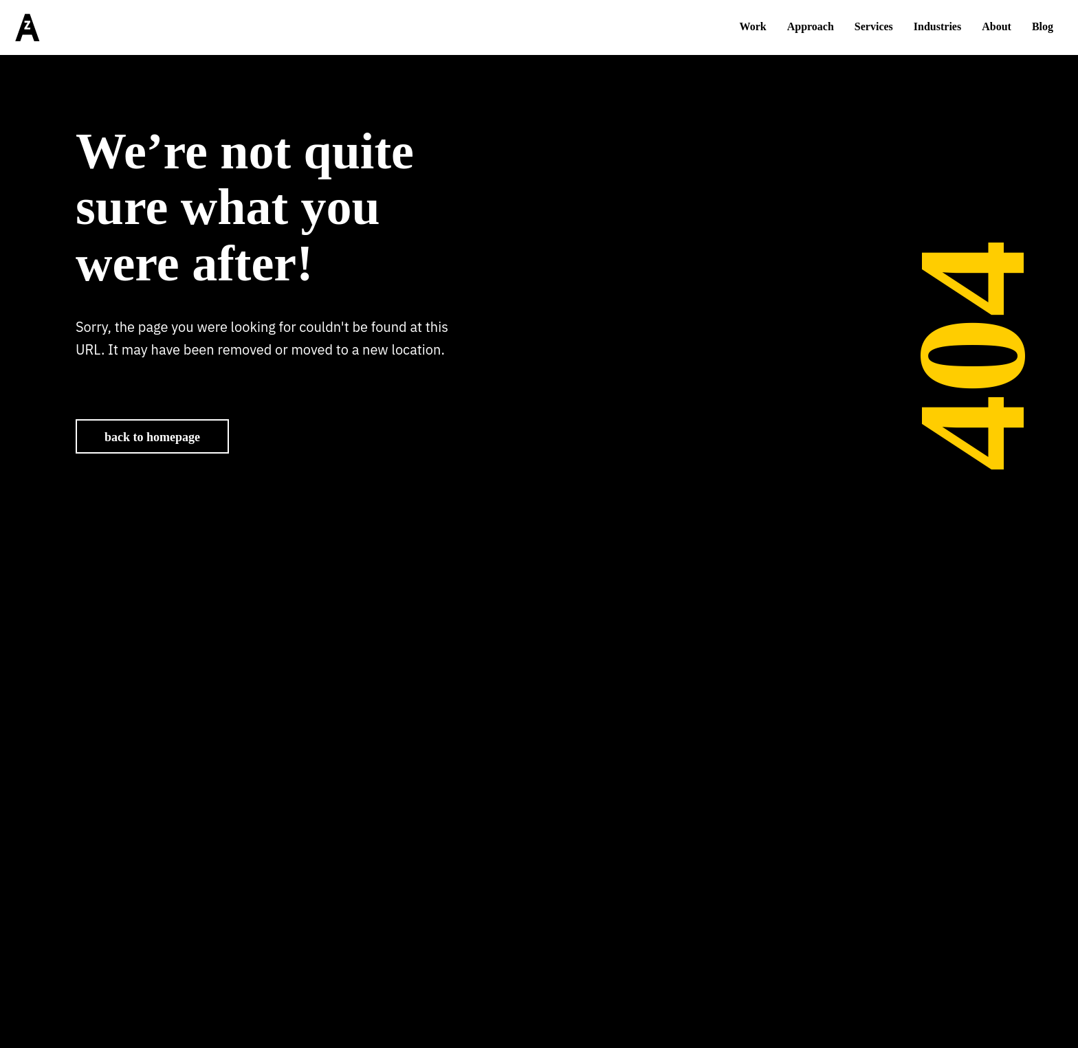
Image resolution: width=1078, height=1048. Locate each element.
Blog (1042, 26)
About (996, 26)
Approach (810, 26)
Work (753, 26)
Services (874, 26)
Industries (937, 26)
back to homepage (152, 437)
